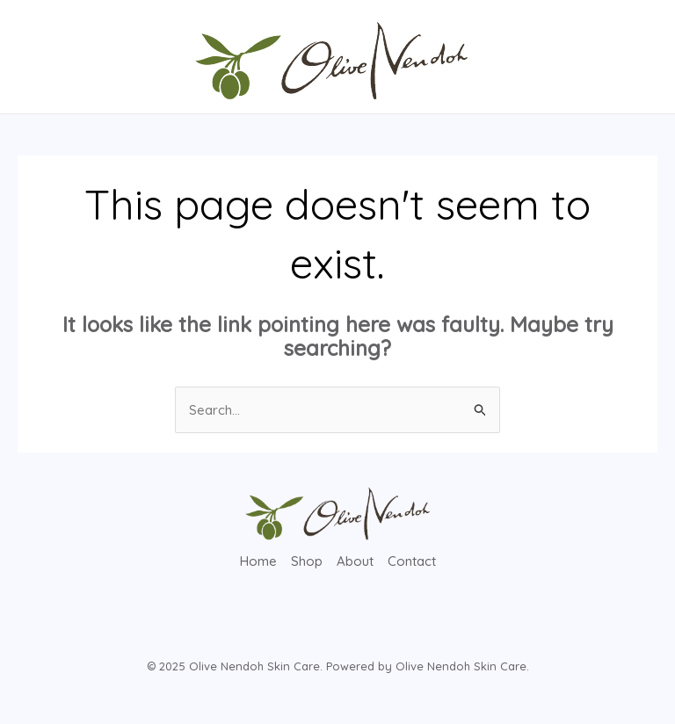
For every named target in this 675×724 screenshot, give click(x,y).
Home (258, 561)
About (355, 561)
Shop (307, 561)
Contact (412, 561)
